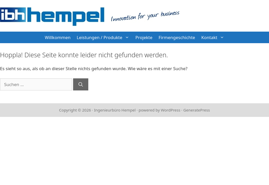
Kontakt (214, 37)
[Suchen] (80, 84)
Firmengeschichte (177, 37)
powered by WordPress (159, 110)
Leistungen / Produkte (104, 37)
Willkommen (58, 37)
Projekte (143, 37)
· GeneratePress (195, 110)
